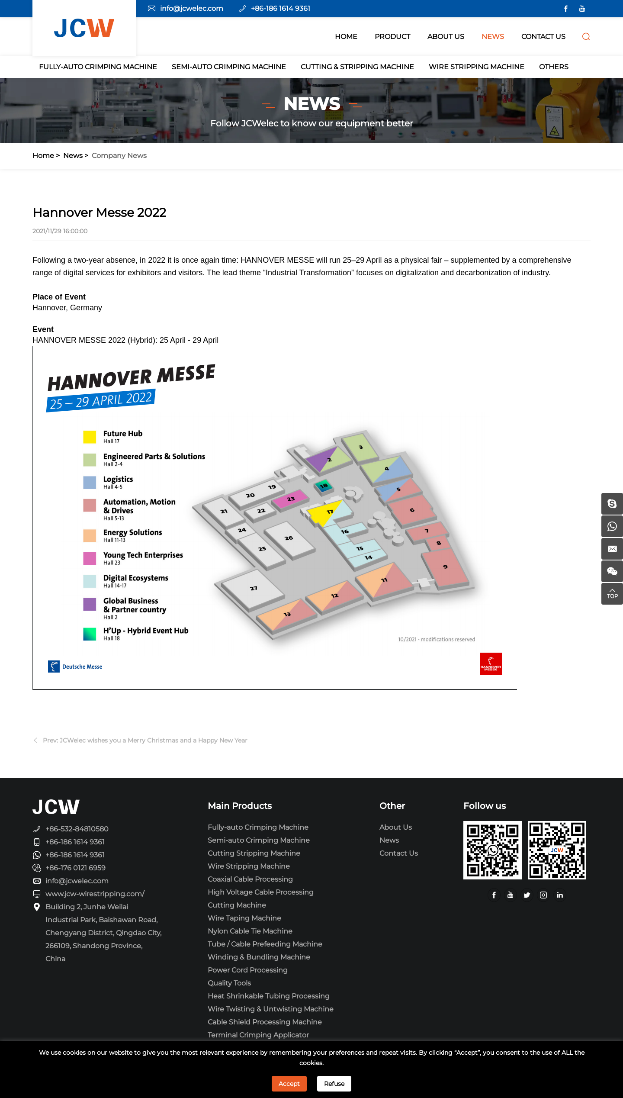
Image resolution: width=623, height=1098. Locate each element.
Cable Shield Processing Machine (265, 1022)
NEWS (493, 36)
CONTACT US (543, 36)
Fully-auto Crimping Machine (98, 67)
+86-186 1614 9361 (280, 8)
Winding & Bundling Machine (259, 957)
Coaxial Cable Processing (250, 879)
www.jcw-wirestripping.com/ (94, 894)
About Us (395, 827)
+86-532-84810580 (77, 829)
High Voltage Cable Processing (261, 892)
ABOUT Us (445, 36)
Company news (119, 155)
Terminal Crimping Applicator (258, 1035)
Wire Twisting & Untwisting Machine (271, 1009)
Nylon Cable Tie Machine (250, 931)
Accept (289, 1084)
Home (43, 155)
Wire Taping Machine (244, 918)
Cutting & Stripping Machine (357, 67)
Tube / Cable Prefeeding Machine (265, 944)
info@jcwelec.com (191, 8)
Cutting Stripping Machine (254, 853)
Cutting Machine (237, 905)
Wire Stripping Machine (476, 67)
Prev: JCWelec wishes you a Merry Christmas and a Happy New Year (145, 745)
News (73, 155)
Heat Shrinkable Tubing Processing (269, 996)
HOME (346, 36)
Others (553, 67)
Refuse (334, 1084)
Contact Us (398, 853)
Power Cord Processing (248, 970)
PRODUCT (392, 36)
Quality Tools (229, 983)
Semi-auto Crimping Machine (229, 67)
